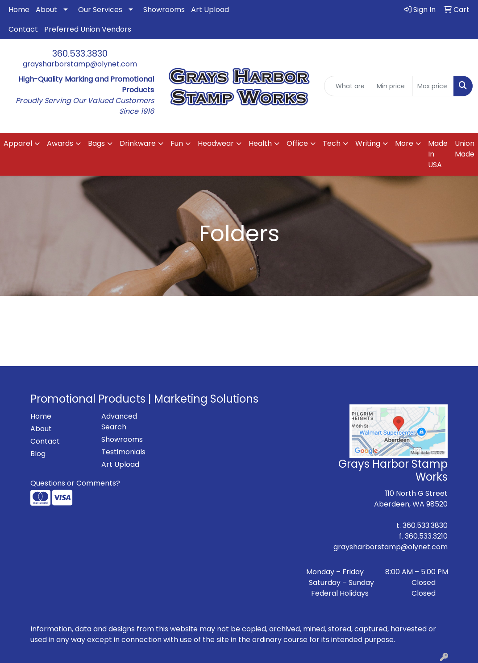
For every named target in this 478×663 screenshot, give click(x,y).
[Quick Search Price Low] (392, 86)
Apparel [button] (18, 143)
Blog (38, 454)
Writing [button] (367, 143)
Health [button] (260, 143)
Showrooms (164, 9)
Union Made (464, 148)
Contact (23, 29)
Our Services (100, 9)
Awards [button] (60, 143)
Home (18, 9)
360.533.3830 (80, 53)
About (46, 9)
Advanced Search (119, 421)
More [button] (404, 143)
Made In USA (438, 154)
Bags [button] (96, 143)
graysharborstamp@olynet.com (80, 64)
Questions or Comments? (75, 483)
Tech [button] (332, 143)
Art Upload (210, 9)
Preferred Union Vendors (87, 29)
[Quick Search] (348, 86)
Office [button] (297, 143)
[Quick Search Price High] (433, 86)
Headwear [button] (216, 143)
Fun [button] (176, 143)
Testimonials (123, 452)
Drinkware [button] (138, 143)
